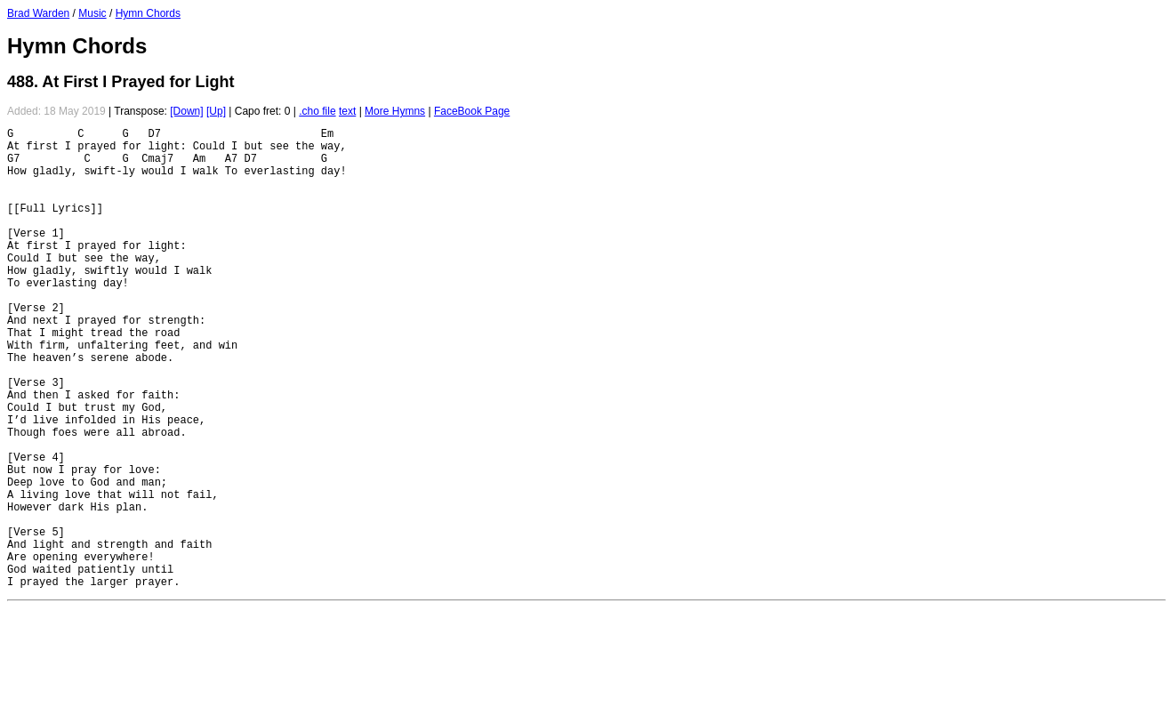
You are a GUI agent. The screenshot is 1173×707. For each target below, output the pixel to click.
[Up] (216, 111)
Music (92, 13)
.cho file (317, 111)
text (347, 111)
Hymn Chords (148, 13)
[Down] (186, 111)
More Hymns (395, 111)
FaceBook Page (472, 111)
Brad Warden (38, 13)
